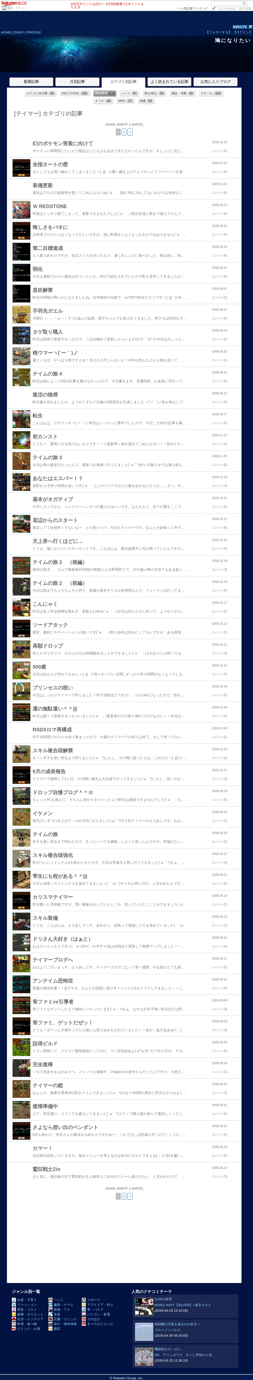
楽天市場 (245, 8)
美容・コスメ (24, 1309)
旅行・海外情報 (62, 1324)
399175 (240, 27)
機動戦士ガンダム (168, 1349)
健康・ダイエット (27, 1314)
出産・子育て (24, 1300)
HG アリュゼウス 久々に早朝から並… (185, 1355)
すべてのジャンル (97, 1324)
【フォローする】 (219, 32)
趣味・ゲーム (16, 8)
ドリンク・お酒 (26, 1329)
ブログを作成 (226, 8)
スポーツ (91, 1300)
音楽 (54, 1314)
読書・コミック (62, 1319)
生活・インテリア (27, 1319)
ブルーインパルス (168, 1330)
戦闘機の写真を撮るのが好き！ (177, 1324)
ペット (56, 1300)
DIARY (19, 32)
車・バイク (93, 1309)
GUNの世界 (163, 1299)
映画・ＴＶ (59, 1309)
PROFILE (34, 32)
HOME (6, 32)
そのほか (91, 1319)
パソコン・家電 (96, 1314)
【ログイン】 (242, 32)
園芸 (54, 1329)
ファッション (24, 1305)
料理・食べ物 (24, 1324)
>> (192, 8)
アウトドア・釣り (97, 1305)
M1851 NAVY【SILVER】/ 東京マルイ (183, 1305)
